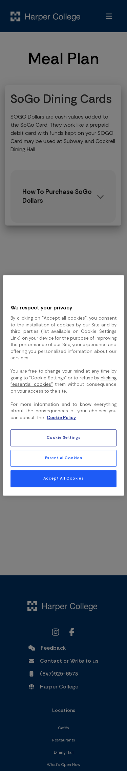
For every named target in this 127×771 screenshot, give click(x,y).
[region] (63, 385)
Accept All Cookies (63, 478)
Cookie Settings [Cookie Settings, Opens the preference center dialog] (64, 438)
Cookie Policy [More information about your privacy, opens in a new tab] (61, 417)
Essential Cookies (63, 458)
